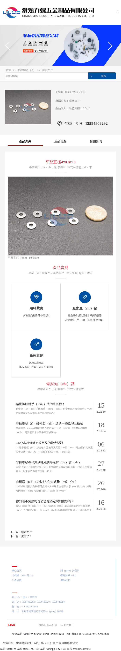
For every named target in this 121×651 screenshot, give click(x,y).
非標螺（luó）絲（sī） (24, 575)
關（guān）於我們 (69, 570)
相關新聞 (96, 141)
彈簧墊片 (47, 70)
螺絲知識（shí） (68, 575)
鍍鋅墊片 (26, 532)
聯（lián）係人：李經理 (24, 597)
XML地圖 (103, 633)
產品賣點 (60, 141)
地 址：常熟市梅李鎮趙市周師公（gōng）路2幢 (37, 611)
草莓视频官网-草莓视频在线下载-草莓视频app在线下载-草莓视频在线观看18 (45, 648)
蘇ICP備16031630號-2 (84, 633)
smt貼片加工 (66, 625)
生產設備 (17, 580)
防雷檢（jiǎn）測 (48, 625)
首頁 (8, 70)
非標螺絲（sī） (27, 70)
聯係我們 (65, 580)
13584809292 (96, 123)
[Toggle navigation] (117, 12)
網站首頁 (17, 570)
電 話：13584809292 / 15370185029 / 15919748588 (38, 602)
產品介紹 (25, 141)
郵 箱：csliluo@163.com (25, 606)
